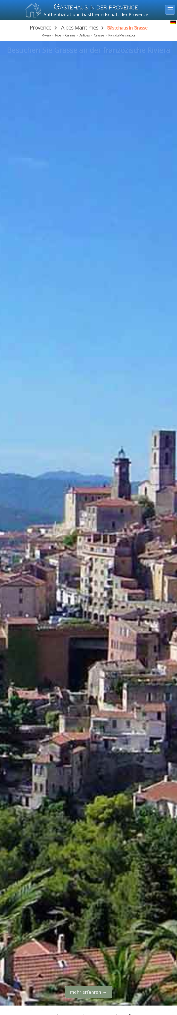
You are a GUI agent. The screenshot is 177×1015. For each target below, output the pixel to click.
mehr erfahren (85, 992)
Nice (58, 35)
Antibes (84, 35)
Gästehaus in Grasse (127, 28)
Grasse (99, 35)
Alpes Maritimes (79, 27)
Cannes (70, 35)
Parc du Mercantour (121, 35)
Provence (40, 27)
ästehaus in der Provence (95, 7)
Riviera (46, 35)
